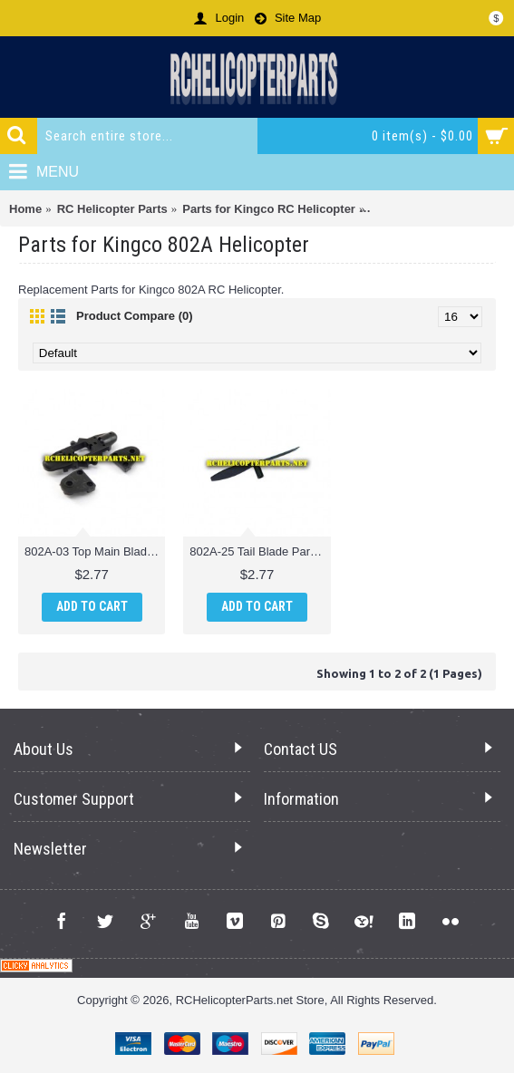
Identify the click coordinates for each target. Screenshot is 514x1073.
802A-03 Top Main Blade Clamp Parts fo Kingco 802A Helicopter (94, 551)
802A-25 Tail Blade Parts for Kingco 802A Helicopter (259, 551)
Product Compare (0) (134, 316)
